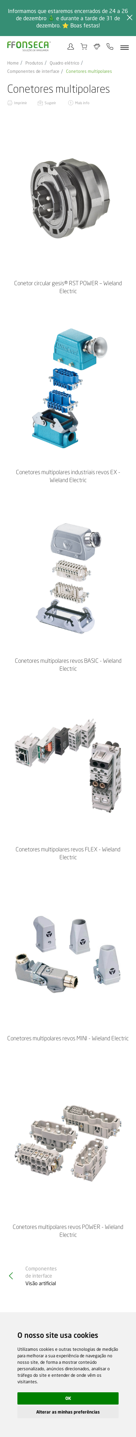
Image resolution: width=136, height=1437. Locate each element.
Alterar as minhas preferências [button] (68, 1412)
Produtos (34, 63)
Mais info (82, 103)
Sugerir (50, 103)
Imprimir (20, 103)
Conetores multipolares (89, 71)
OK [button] (68, 1398)
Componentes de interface (33, 71)
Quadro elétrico (64, 63)
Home (13, 63)
